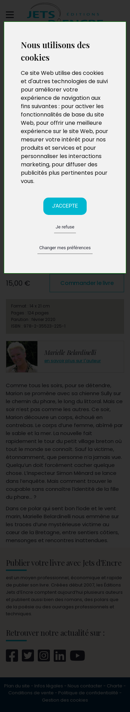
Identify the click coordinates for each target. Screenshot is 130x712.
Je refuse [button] (65, 226)
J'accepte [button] (65, 206)
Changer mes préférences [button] (64, 247)
